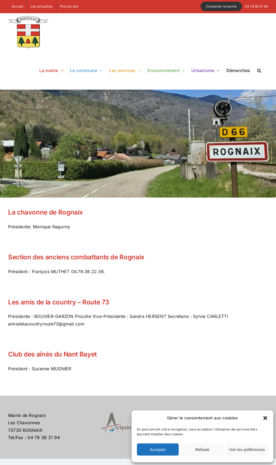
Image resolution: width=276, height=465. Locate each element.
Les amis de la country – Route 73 (58, 302)
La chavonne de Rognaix (45, 212)
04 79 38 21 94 (256, 6)
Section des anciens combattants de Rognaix (76, 257)
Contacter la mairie (221, 6)
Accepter (158, 449)
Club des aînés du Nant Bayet (52, 354)
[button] (265, 418)
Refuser (202, 449)
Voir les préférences (247, 449)
